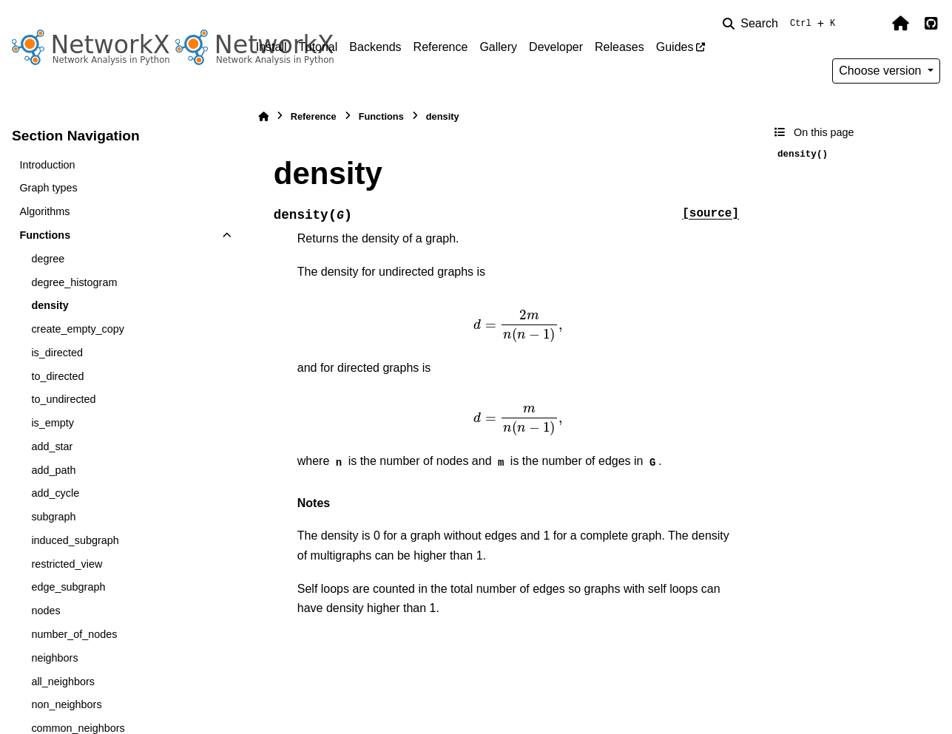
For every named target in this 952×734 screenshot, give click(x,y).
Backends (375, 47)
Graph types (48, 188)
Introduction (47, 165)
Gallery (498, 47)
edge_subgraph (68, 587)
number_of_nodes (74, 634)
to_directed (57, 376)
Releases (619, 47)
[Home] (263, 116)
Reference (440, 47)
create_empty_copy (77, 329)
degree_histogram (74, 282)
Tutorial (318, 47)
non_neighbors (66, 704)
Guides (675, 47)
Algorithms (44, 211)
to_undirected (63, 399)
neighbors (54, 658)
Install (271, 47)
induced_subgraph (74, 540)
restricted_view (66, 564)
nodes (45, 610)
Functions (44, 235)
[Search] (782, 23)
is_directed (57, 352)
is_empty (52, 423)
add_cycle (55, 493)
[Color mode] (869, 23)
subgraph (53, 517)
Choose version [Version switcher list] (882, 70)
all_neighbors (63, 681)
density (49, 305)
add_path (53, 470)
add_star (51, 446)
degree (47, 259)
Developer (556, 47)
